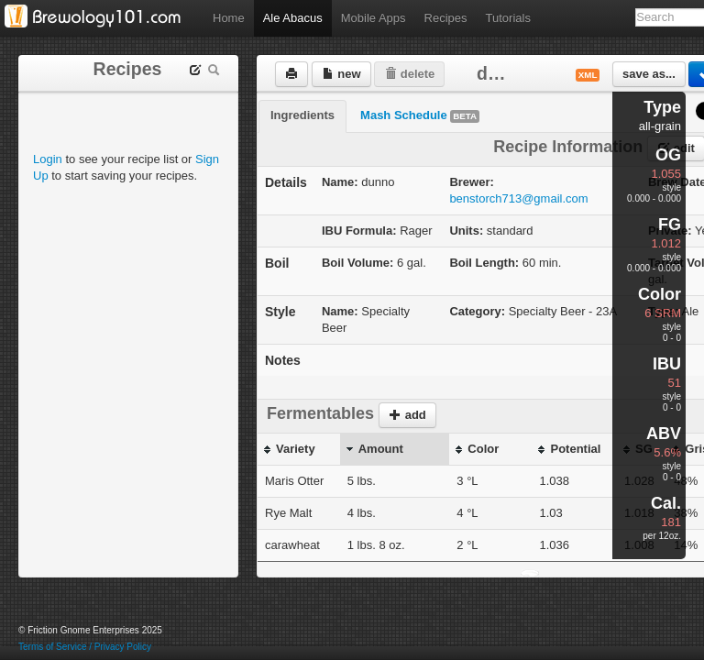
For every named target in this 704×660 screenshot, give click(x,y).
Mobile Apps (373, 18)
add (407, 415)
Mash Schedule (419, 115)
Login (47, 159)
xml (588, 75)
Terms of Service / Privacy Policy (84, 647)
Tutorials (508, 18)
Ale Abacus (293, 18)
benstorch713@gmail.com (518, 198)
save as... (649, 74)
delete (409, 74)
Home (229, 18)
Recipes (446, 18)
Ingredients (302, 115)
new (341, 74)
